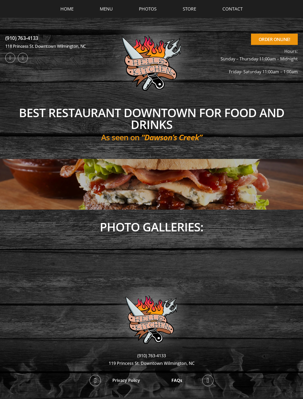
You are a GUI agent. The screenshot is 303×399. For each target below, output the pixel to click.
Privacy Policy (126, 380)
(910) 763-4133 (21, 38)
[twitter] (23, 58)
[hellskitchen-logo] (151, 289)
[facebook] (10, 58)
